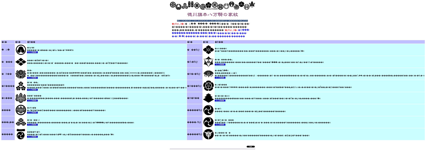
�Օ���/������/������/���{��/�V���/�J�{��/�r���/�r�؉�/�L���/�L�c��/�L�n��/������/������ (210, 33)
